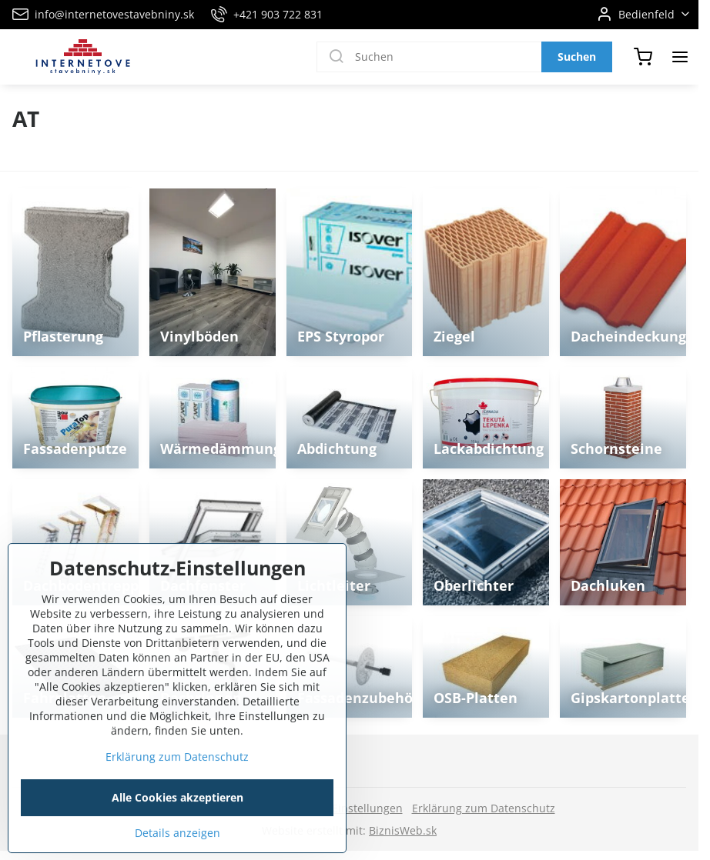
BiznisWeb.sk (403, 830)
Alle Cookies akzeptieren (177, 832)
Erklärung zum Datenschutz (483, 808)
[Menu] (679, 57)
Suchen (577, 56)
